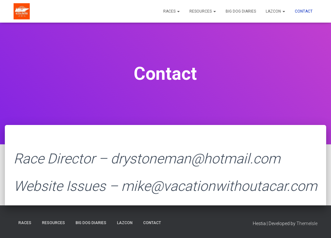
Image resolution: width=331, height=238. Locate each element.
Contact (304, 11)
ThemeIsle (306, 223)
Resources (202, 11)
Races (171, 11)
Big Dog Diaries (241, 11)
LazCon (275, 11)
